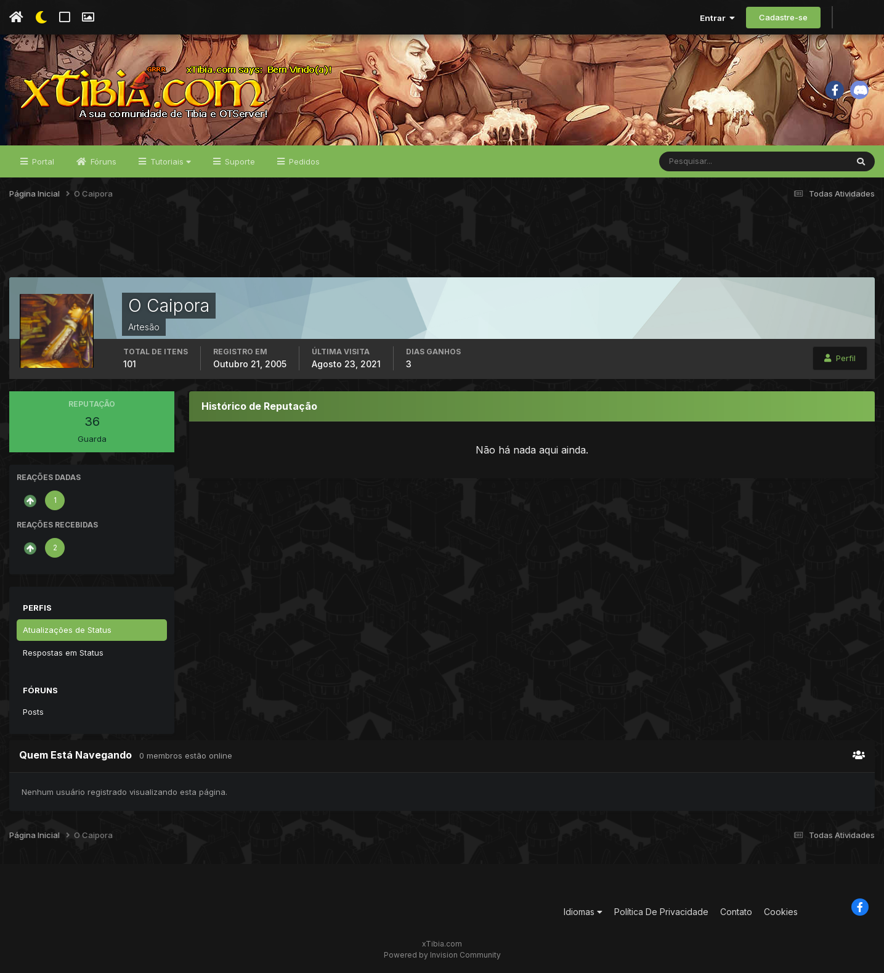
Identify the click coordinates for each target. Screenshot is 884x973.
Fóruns (102, 161)
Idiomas (583, 911)
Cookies (781, 911)
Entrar (717, 18)
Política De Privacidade (661, 911)
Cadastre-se (783, 17)
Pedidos (303, 161)
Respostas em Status (63, 652)
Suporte (238, 161)
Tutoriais (169, 161)
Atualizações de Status (67, 630)
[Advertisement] (442, 246)
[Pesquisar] (699, 161)
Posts (33, 712)
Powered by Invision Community (442, 954)
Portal (42, 161)
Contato (736, 911)
